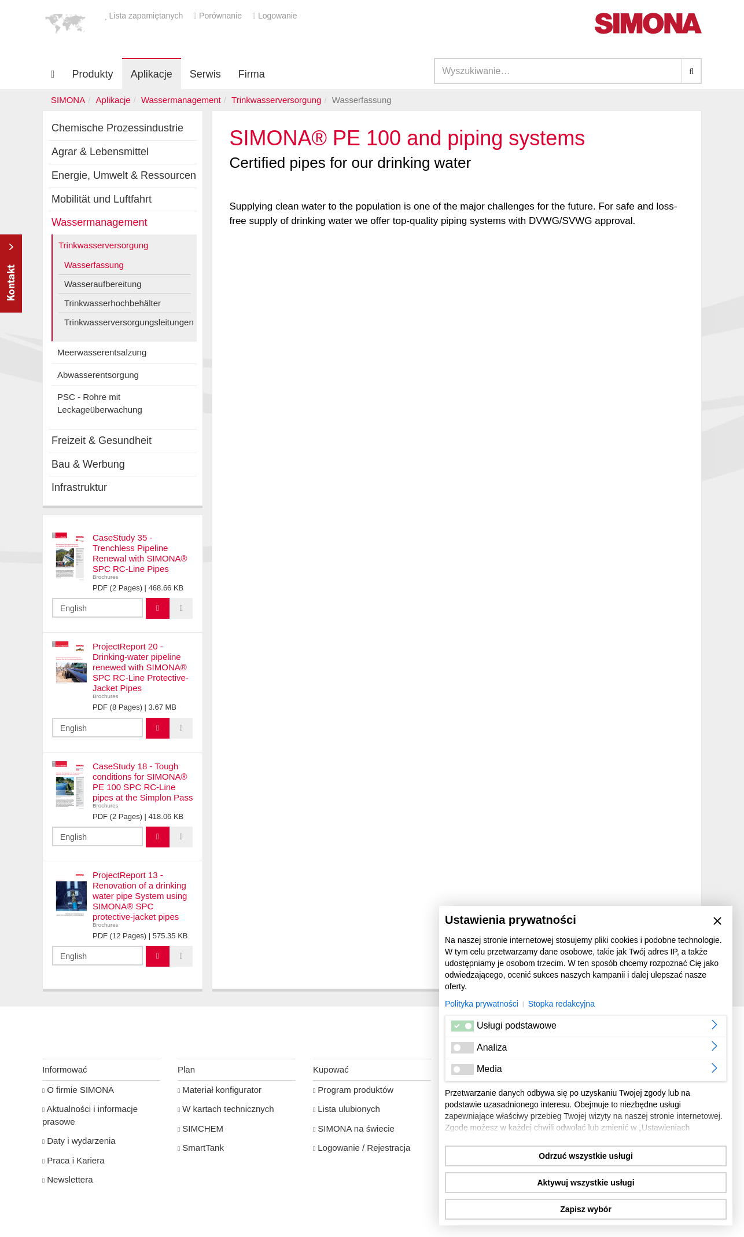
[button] (65, 23)
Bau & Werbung (88, 464)
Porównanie (219, 15)
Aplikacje (151, 74)
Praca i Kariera (73, 1160)
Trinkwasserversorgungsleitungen (127, 322)
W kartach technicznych (226, 1109)
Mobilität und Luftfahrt (101, 199)
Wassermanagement (181, 100)
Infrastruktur (79, 487)
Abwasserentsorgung (98, 375)
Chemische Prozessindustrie (117, 128)
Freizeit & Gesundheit (101, 440)
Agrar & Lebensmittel (100, 151)
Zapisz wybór (586, 1209)
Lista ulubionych (346, 1109)
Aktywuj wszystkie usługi (585, 1182)
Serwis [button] (205, 74)
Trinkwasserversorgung (276, 100)
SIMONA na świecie (354, 1128)
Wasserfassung (94, 265)
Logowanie (275, 15)
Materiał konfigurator (219, 1090)
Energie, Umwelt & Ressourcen (123, 175)
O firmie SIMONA (78, 1090)
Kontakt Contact (11, 273)
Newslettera (67, 1179)
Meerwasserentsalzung (101, 352)
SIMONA (68, 100)
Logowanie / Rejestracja (361, 1147)
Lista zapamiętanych (144, 15)
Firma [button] (251, 74)
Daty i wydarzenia (79, 1141)
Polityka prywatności (481, 1003)
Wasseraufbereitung (103, 284)
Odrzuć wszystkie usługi (586, 1156)
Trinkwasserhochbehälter (112, 303)
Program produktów (353, 1090)
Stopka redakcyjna (561, 1003)
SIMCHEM (200, 1128)
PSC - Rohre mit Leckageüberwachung (99, 403)
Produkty (92, 74)
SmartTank (201, 1147)
